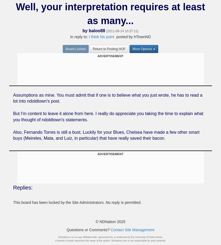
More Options (144, 49)
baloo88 (97, 30)
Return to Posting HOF (109, 49)
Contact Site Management (132, 230)
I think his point (101, 37)
